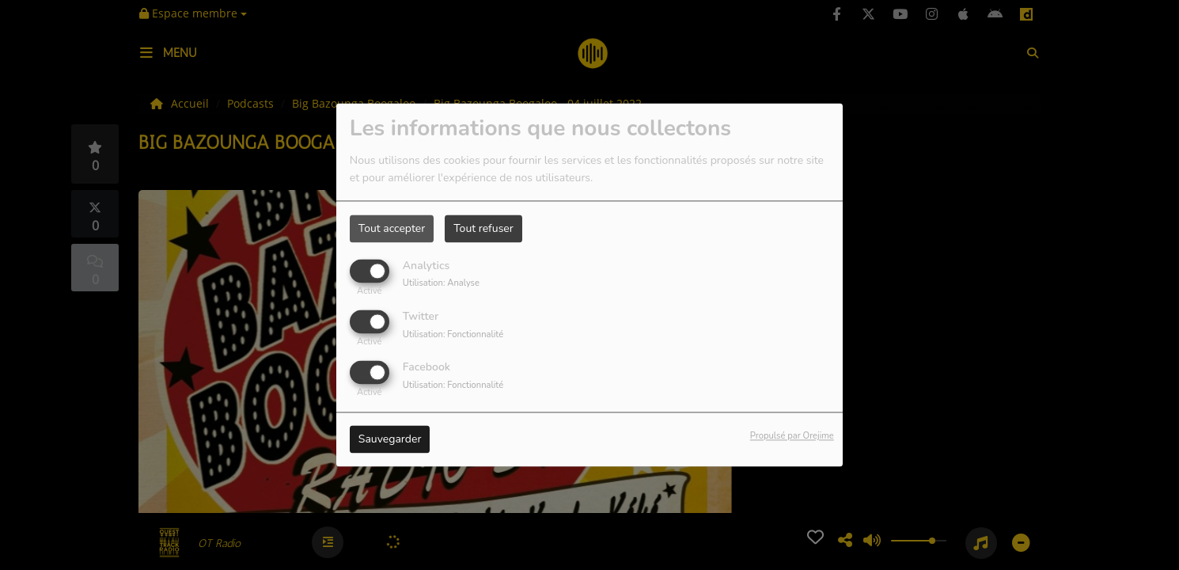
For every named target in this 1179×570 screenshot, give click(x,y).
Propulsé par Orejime (792, 437)
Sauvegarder (390, 439)
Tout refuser (483, 228)
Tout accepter (391, 228)
